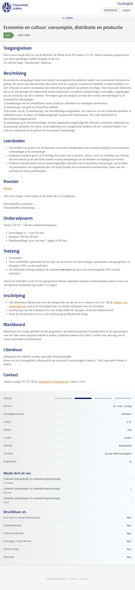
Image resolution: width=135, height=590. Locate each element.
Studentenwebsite (56, 579)
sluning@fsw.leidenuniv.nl (53, 381)
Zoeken (69, 18)
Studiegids (125, 3)
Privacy (73, 579)
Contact (85, 579)
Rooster (8, 188)
